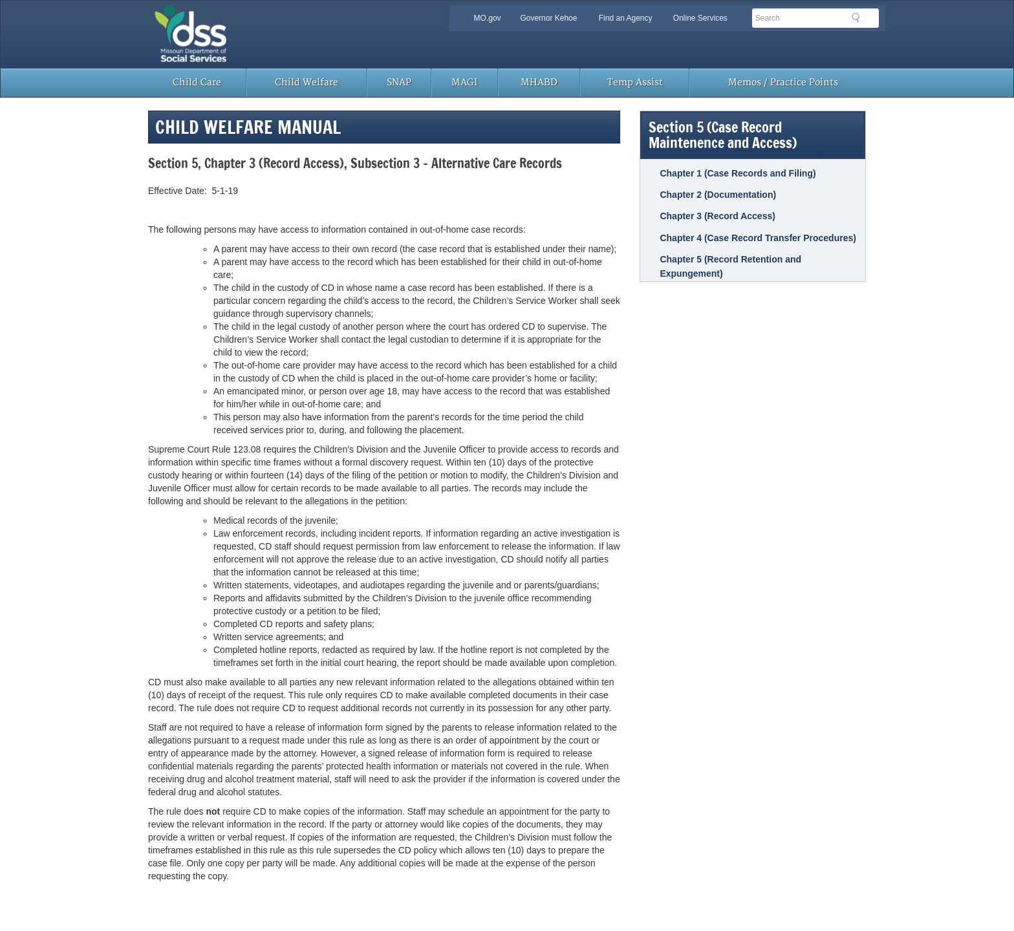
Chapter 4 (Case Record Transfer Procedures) (758, 238)
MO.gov (487, 18)
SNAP (399, 82)
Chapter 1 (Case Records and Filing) (737, 173)
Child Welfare (306, 82)
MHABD (539, 82)
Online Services (700, 18)
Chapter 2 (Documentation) (718, 194)
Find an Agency (626, 18)
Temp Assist (635, 82)
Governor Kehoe (548, 18)
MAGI (464, 82)
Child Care (197, 82)
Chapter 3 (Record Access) (717, 216)
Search (859, 17)
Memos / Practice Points (783, 82)
